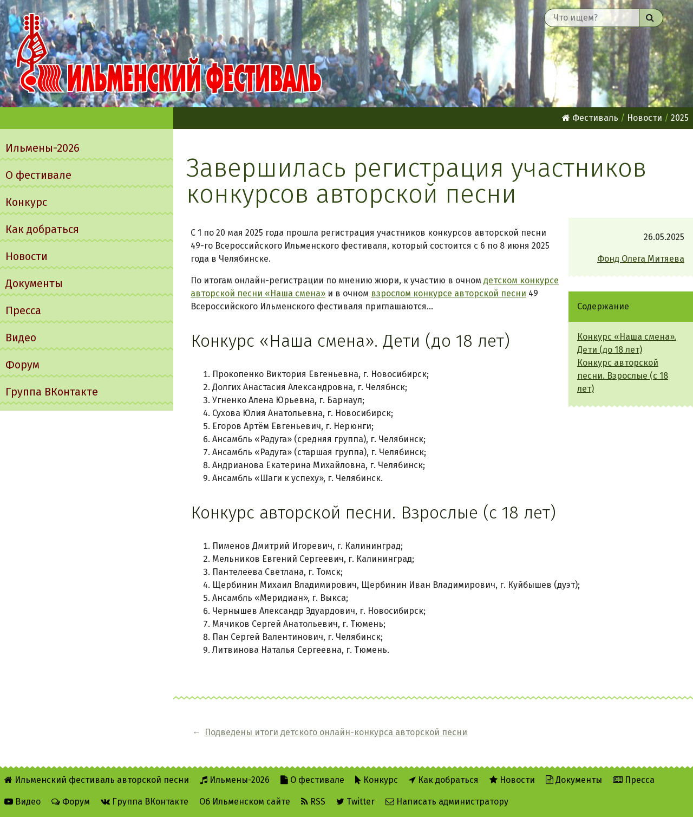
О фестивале (38, 174)
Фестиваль (590, 118)
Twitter (355, 801)
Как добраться (42, 229)
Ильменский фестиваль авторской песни (169, 53)
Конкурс (26, 202)
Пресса (23, 310)
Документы (34, 283)
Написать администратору (446, 801)
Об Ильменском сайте (244, 801)
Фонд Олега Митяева (640, 259)
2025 (680, 118)
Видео (20, 337)
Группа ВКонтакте (51, 391)
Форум (22, 364)
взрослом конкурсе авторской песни (448, 293)
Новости (26, 256)
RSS (313, 801)
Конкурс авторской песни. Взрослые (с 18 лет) (622, 376)
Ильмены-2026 (42, 147)
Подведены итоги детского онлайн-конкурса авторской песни (336, 732)
